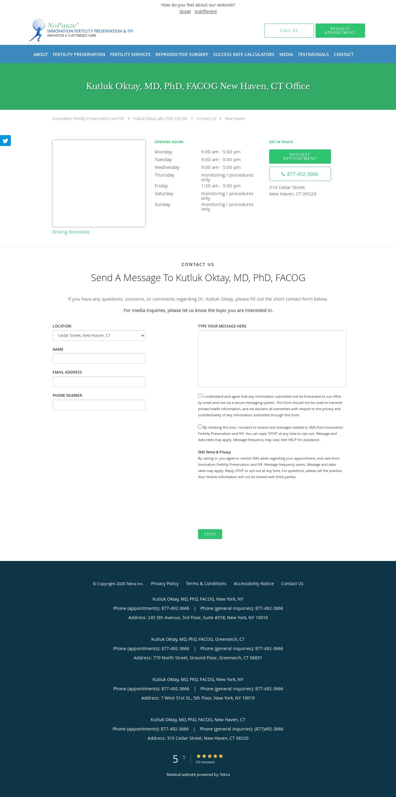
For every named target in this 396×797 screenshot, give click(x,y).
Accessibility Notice (254, 583)
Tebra (225, 774)
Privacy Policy (165, 583)
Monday (209, 151)
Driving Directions (71, 232)
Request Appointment (300, 156)
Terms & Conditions (206, 583)
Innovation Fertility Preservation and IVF (88, 118)
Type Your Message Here (222, 326)
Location (62, 326)
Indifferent (206, 11)
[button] (340, 31)
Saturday (209, 193)
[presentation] (245, 504)
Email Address (67, 372)
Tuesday (209, 159)
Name (58, 349)
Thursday (209, 175)
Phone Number (67, 395)
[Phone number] (300, 174)
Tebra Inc (134, 583)
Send (210, 534)
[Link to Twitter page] (5, 140)
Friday (209, 185)
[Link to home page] (72, 30)
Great (185, 11)
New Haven (235, 118)
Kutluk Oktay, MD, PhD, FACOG (160, 118)
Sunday (209, 204)
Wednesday (209, 167)
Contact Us (206, 118)
